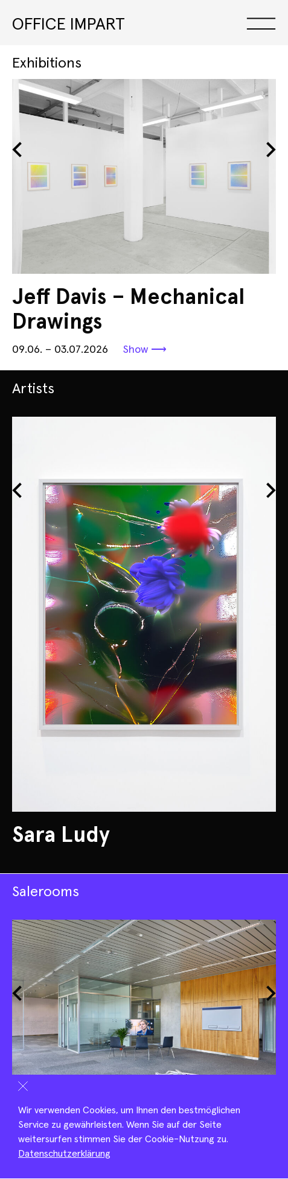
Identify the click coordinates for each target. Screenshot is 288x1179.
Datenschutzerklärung (64, 1153)
